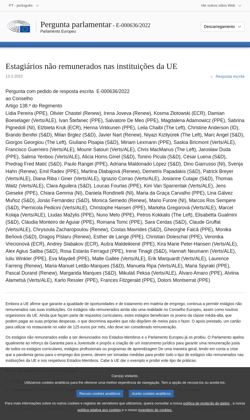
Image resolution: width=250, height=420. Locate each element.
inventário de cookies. (155, 414)
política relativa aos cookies (99, 414)
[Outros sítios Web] (221, 5)
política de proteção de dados (206, 407)
